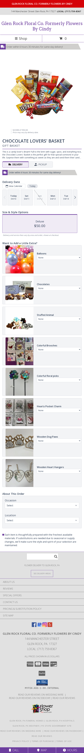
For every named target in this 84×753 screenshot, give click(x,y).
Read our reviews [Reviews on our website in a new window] (64, 698)
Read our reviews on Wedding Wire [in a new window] (41, 694)
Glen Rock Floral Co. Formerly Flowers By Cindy (42, 26)
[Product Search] (42, 556)
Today (32, 186)
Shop (21, 38)
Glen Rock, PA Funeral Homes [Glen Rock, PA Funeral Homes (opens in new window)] (27, 720)
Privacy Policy (20, 741)
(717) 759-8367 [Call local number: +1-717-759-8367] (73, 11)
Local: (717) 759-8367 (42, 649)
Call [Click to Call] (14, 750)
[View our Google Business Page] (39, 626)
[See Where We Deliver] (42, 573)
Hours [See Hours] (70, 750)
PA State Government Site (56, 725)
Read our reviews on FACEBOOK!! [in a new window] (30, 698)
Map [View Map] (42, 750)
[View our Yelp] (50, 626)
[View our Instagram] (44, 626)
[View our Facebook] (34, 626)
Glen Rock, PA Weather (26, 725)
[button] (42, 682)
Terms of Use (64, 741)
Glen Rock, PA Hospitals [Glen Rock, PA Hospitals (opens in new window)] (60, 720)
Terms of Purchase (43, 741)
